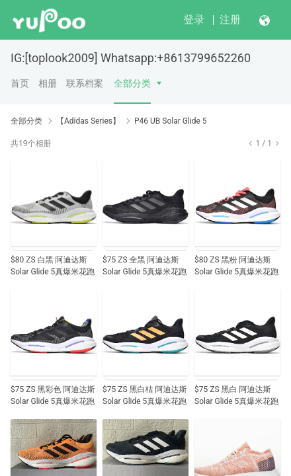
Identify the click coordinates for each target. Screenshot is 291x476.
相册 (47, 83)
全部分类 (132, 83)
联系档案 (84, 83)
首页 (20, 83)
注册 (230, 19)
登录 (193, 19)
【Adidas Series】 (88, 121)
